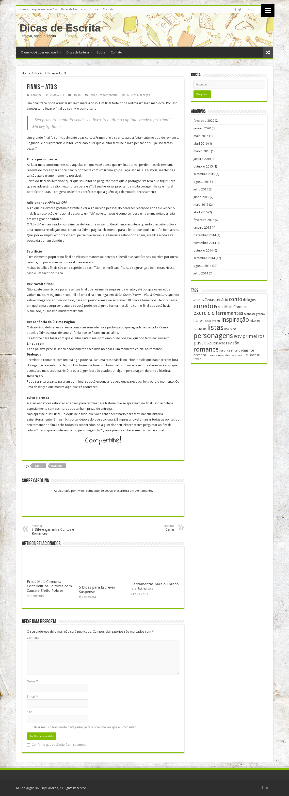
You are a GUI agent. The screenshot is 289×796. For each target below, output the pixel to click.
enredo (39, 466)
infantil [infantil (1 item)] (216, 320)
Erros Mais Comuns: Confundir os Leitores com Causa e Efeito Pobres (49, 586)
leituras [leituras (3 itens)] (200, 328)
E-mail (32, 696)
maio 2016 (200, 136)
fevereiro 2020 (203, 120)
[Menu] (267, 10)
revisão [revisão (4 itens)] (232, 342)
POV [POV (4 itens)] (238, 336)
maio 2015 (200, 204)
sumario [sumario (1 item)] (240, 355)
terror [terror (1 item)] (197, 359)
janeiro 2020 (202, 128)
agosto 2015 (202, 182)
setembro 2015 (204, 174)
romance (57, 466)
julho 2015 (200, 189)
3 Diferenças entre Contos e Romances (57, 529)
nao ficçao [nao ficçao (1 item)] (230, 329)
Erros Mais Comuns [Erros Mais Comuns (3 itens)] (230, 307)
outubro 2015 (203, 166)
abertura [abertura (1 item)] (198, 300)
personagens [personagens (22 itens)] (213, 336)
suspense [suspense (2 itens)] (253, 355)
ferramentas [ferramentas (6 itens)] (229, 313)
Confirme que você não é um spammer (57, 744)
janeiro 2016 (202, 159)
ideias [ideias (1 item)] (207, 320)
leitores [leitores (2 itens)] (255, 320)
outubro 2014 (203, 250)
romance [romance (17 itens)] (206, 349)
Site (29, 712)
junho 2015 (201, 197)
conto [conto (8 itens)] (235, 299)
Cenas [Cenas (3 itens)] (210, 300)
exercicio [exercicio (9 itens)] (204, 313)
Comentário (35, 638)
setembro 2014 (204, 258)
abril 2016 (200, 143)
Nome (32, 681)
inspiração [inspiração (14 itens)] (235, 319)
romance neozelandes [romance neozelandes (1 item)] (220, 355)
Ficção (38, 73)
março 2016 (201, 151)
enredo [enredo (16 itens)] (203, 306)
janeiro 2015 (202, 227)
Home (26, 73)
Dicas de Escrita (60, 28)
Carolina (36, 95)
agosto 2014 (202, 266)
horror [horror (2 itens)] (198, 320)
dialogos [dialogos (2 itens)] (249, 300)
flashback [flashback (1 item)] (249, 314)
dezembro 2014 (204, 235)
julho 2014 (200, 273)
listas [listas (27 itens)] (215, 327)
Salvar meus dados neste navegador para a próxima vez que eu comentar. (84, 727)
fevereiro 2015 (203, 220)
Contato (108, 9)
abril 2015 (200, 212)
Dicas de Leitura (71, 9)
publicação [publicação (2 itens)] (217, 343)
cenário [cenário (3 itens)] (221, 300)
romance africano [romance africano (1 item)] (229, 350)
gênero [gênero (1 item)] (260, 314)
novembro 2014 (204, 243)
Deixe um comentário (104, 95)
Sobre (94, 9)
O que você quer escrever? (36, 9)
